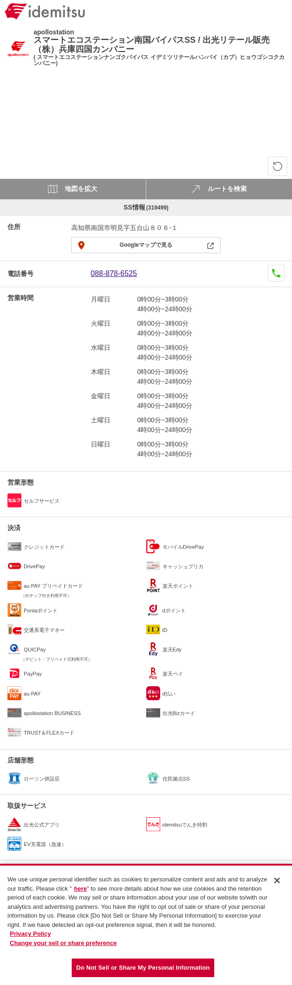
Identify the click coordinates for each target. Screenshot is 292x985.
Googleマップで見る (146, 245)
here (80, 888)
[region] (146, 924)
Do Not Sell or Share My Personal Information (143, 967)
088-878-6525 (114, 273)
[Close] (277, 880)
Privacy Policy (30, 933)
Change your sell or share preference (63, 942)
